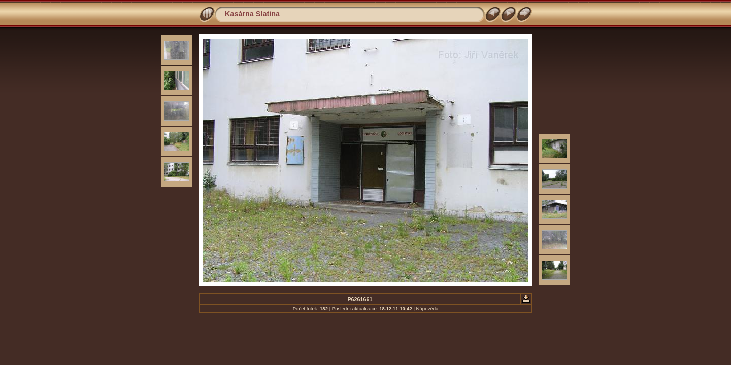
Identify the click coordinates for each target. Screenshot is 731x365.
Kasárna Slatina (252, 14)
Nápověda (427, 308)
